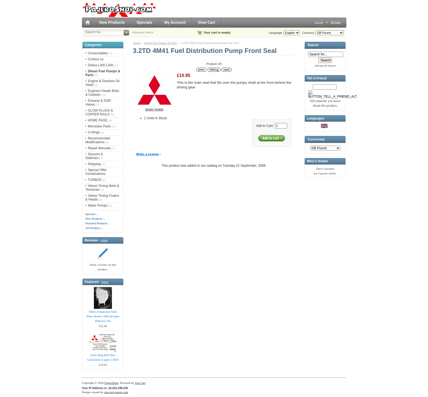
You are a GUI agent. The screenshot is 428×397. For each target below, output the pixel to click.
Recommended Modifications (97, 140)
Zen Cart (140, 382)
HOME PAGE (98, 120)
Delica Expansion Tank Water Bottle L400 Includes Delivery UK (103, 316)
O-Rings (94, 132)
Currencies (316, 139)
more (104, 240)
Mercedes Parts (99, 126)
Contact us (95, 59)
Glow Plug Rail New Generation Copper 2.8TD (102, 357)
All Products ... (94, 227)
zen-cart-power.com (116, 392)
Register (336, 22)
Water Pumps (98, 205)
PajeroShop (111, 382)
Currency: (307, 32)
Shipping (94, 164)
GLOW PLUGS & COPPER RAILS (99, 112)
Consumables (98, 53)
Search (313, 45)
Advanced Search (142, 32)
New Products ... (95, 218)
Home (137, 42)
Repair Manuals (99, 148)
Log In (319, 22)
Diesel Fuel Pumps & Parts (160, 42)
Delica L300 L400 (100, 65)
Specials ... (92, 214)
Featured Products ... (97, 223)
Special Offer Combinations (96, 172)
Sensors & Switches (94, 156)
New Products (112, 22)
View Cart (206, 22)
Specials (144, 22)
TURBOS (95, 180)
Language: (276, 32)
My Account (175, 22)
